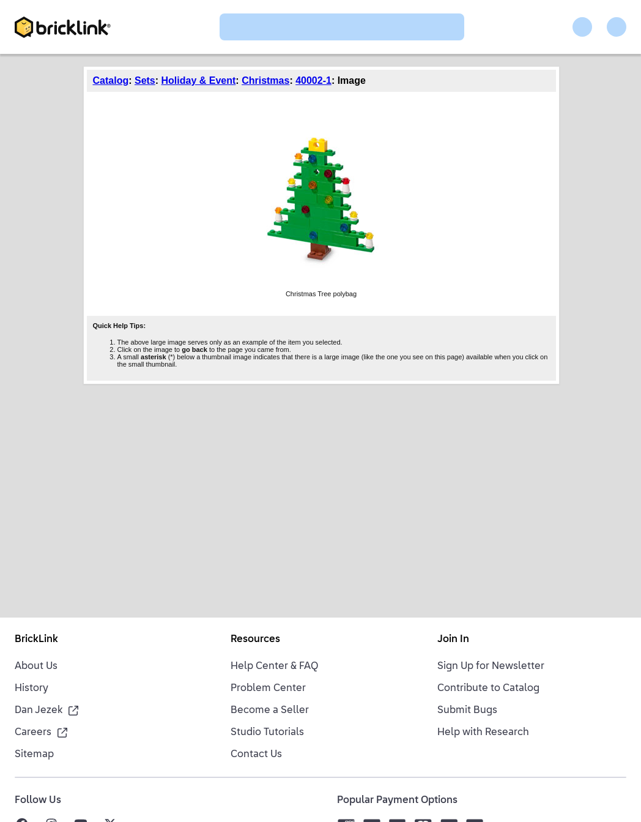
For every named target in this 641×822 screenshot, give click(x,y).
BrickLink (36, 640)
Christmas (265, 80)
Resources (255, 640)
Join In (453, 640)
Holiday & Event (198, 80)
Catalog (111, 80)
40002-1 (313, 80)
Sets (145, 80)
